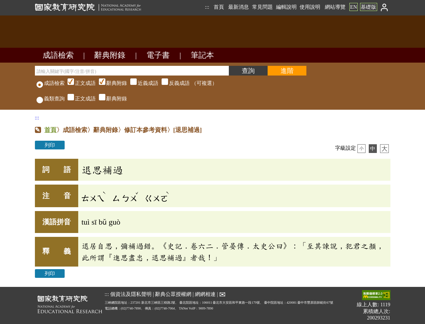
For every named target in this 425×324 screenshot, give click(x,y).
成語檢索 (58, 55)
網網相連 (205, 294)
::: (207, 7)
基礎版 (368, 7)
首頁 (219, 7)
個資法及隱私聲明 (131, 294)
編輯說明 (286, 7)
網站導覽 (335, 7)
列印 (50, 145)
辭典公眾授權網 (173, 294)
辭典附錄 (109, 55)
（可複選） (141, 83)
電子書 (158, 55)
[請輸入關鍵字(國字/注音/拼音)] (132, 71)
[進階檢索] (287, 71)
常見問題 (262, 7)
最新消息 (238, 7)
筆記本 (202, 55)
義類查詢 (51, 98)
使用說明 (310, 7)
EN (353, 7)
